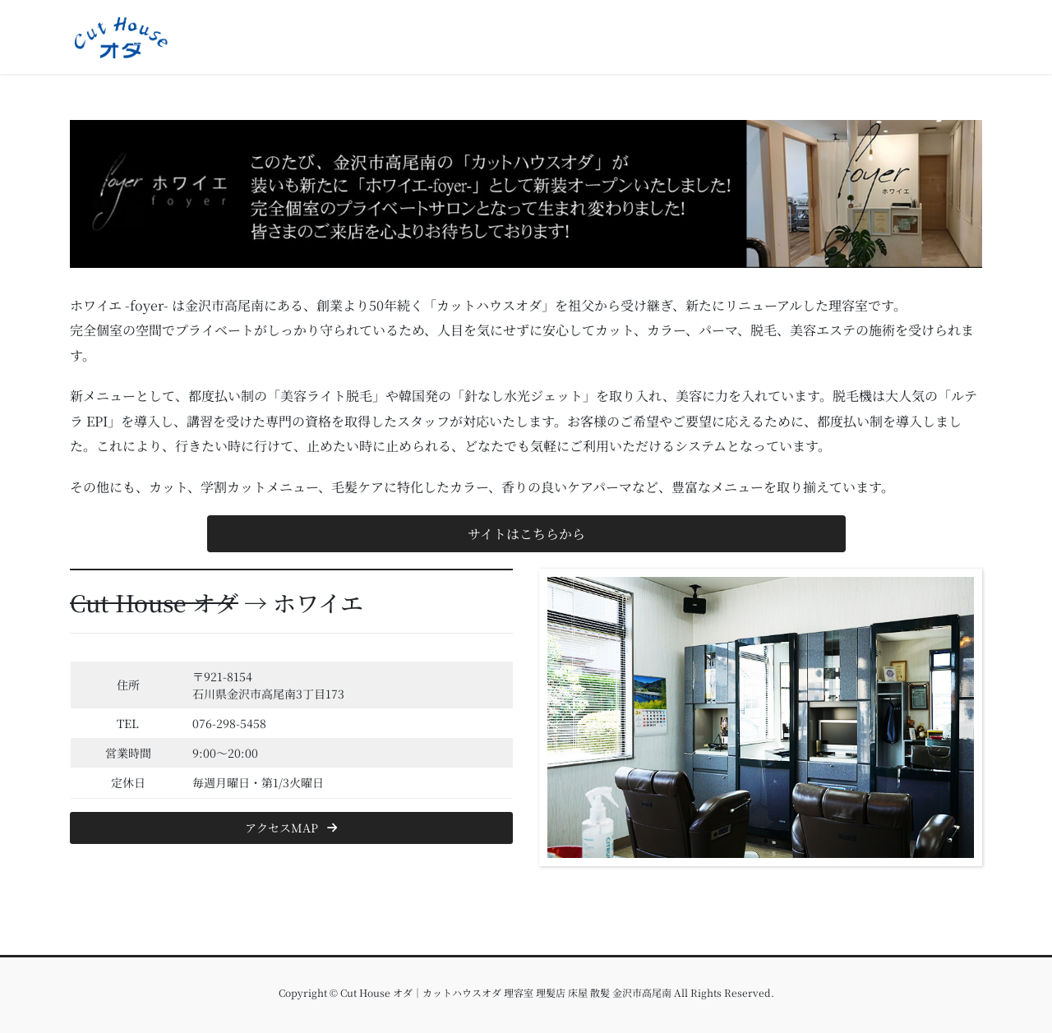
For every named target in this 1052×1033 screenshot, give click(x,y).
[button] (526, 533)
